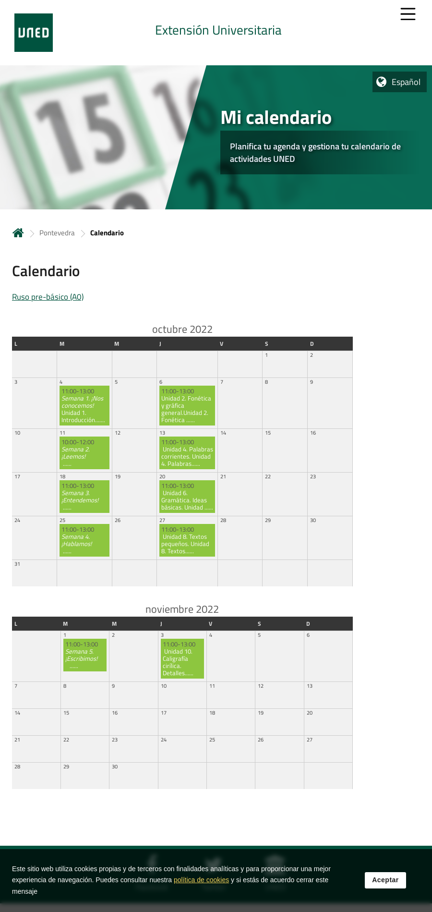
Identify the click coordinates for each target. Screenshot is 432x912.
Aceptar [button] (385, 880)
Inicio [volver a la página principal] (18, 233)
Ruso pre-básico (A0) (48, 297)
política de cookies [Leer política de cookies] (201, 880)
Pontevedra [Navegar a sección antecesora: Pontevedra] (57, 232)
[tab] (216, 32)
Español (406, 81)
